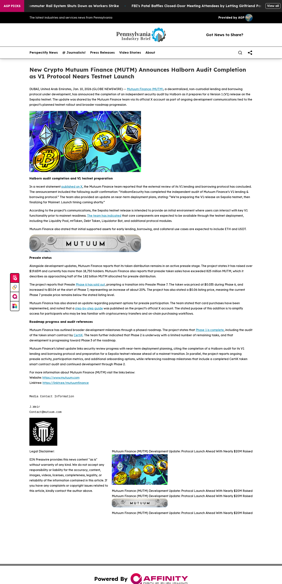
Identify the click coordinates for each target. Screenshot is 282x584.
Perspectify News (43, 52)
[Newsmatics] (14, 306)
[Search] (240, 52)
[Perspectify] (14, 287)
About (150, 52)
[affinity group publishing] (14, 296)
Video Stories (130, 52)
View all (273, 6)
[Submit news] (14, 278)
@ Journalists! (74, 52)
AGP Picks (12, 6)
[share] (250, 52)
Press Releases (102, 52)
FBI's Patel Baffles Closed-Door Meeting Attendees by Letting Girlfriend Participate (208, 6)
